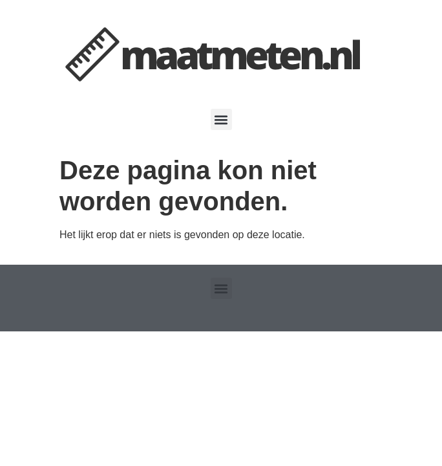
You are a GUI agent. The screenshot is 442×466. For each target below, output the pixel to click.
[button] (221, 119)
